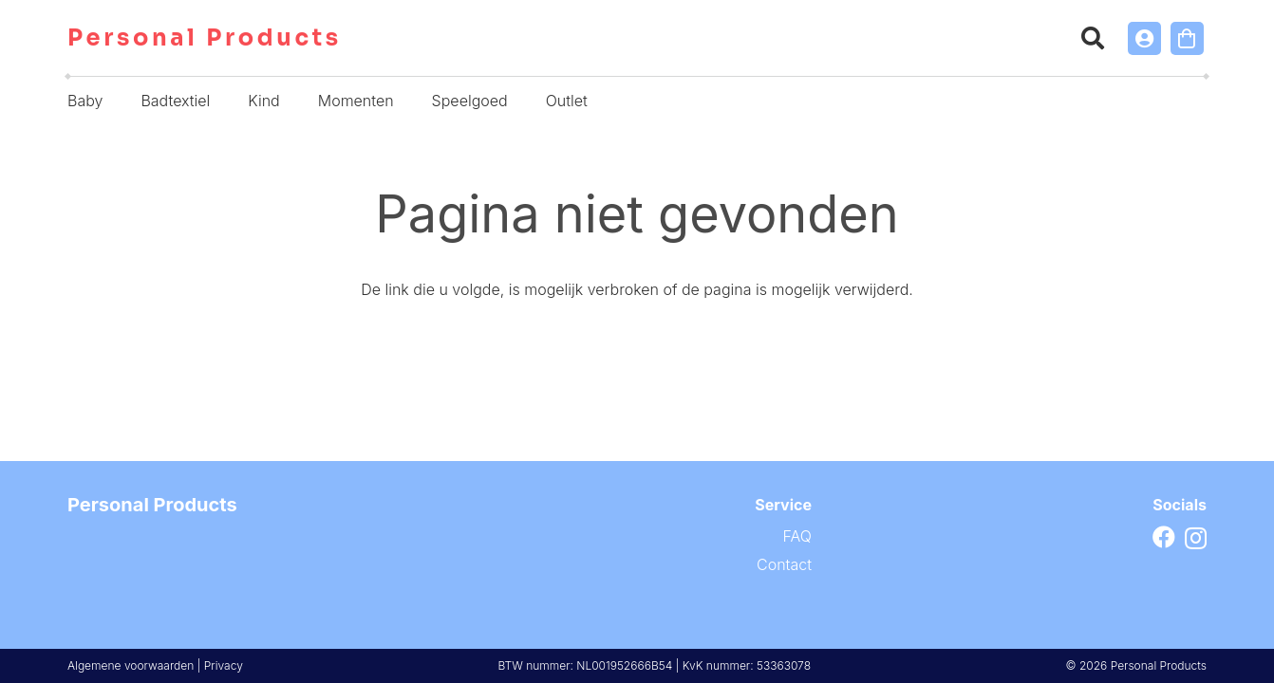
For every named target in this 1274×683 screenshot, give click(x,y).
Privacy (223, 665)
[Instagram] (1196, 538)
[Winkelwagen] (1187, 38)
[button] (1093, 38)
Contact (784, 564)
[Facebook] (1163, 537)
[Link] (1144, 38)
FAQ (797, 535)
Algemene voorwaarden (130, 665)
